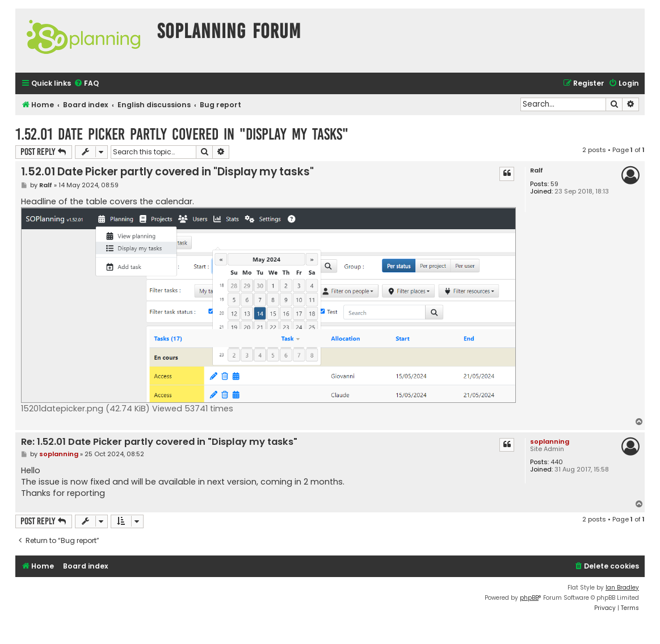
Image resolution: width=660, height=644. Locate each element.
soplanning (549, 441)
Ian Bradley (622, 587)
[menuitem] (86, 83)
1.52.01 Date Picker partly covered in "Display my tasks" (181, 134)
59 (554, 184)
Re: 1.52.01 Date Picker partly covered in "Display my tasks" (159, 442)
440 (556, 462)
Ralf (536, 170)
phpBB (529, 598)
